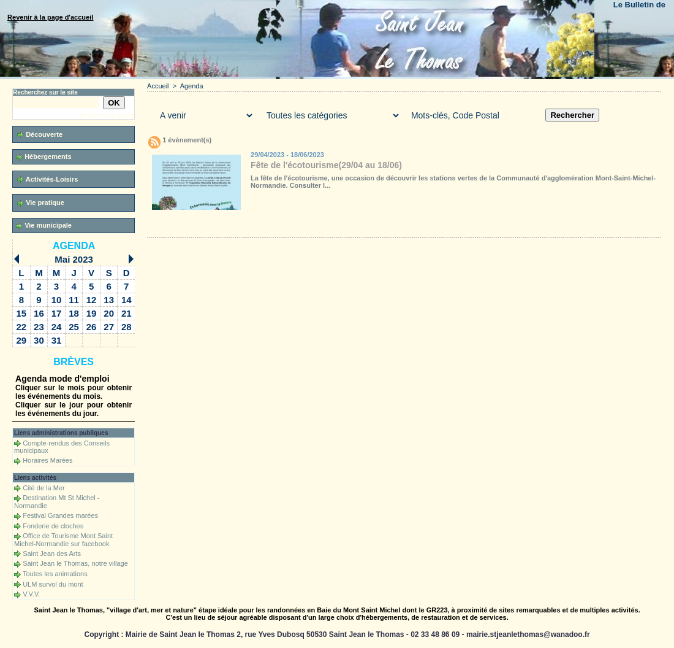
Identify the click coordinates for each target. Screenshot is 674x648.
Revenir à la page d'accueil (50, 17)
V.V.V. (31, 594)
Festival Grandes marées (60, 515)
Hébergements (43, 157)
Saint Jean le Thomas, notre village (75, 563)
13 (109, 300)
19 (91, 313)
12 (91, 300)
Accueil (157, 86)
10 (56, 300)
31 (56, 340)
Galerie (220, 225)
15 (22, 313)
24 (56, 327)
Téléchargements (290, 225)
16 (39, 313)
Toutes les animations (55, 573)
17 (56, 313)
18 (74, 313)
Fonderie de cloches (53, 526)
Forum (345, 225)
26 (91, 327)
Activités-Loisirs (47, 179)
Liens (394, 225)
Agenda (74, 246)
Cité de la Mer (43, 488)
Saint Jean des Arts (52, 553)
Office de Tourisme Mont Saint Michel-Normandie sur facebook (63, 539)
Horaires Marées (47, 460)
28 (126, 327)
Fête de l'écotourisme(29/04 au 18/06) (326, 165)
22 (22, 327)
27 (109, 327)
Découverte (39, 135)
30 (39, 340)
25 (74, 327)
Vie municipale (44, 226)
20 (109, 313)
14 (126, 300)
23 (39, 327)
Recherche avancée (107, 115)
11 (74, 300)
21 (126, 313)
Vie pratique (40, 203)
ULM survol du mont (53, 584)
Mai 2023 (74, 259)
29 (22, 340)
